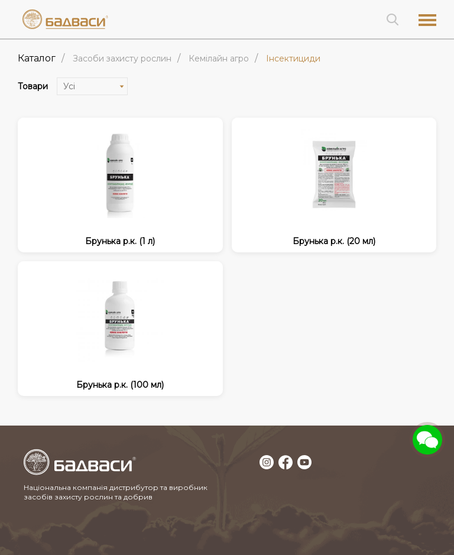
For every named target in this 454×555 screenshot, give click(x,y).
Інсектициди (293, 58)
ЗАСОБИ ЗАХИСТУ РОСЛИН (122, 58)
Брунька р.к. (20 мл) (334, 241)
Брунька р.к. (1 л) (120, 241)
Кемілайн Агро (219, 58)
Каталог (37, 58)
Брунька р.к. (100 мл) (120, 384)
